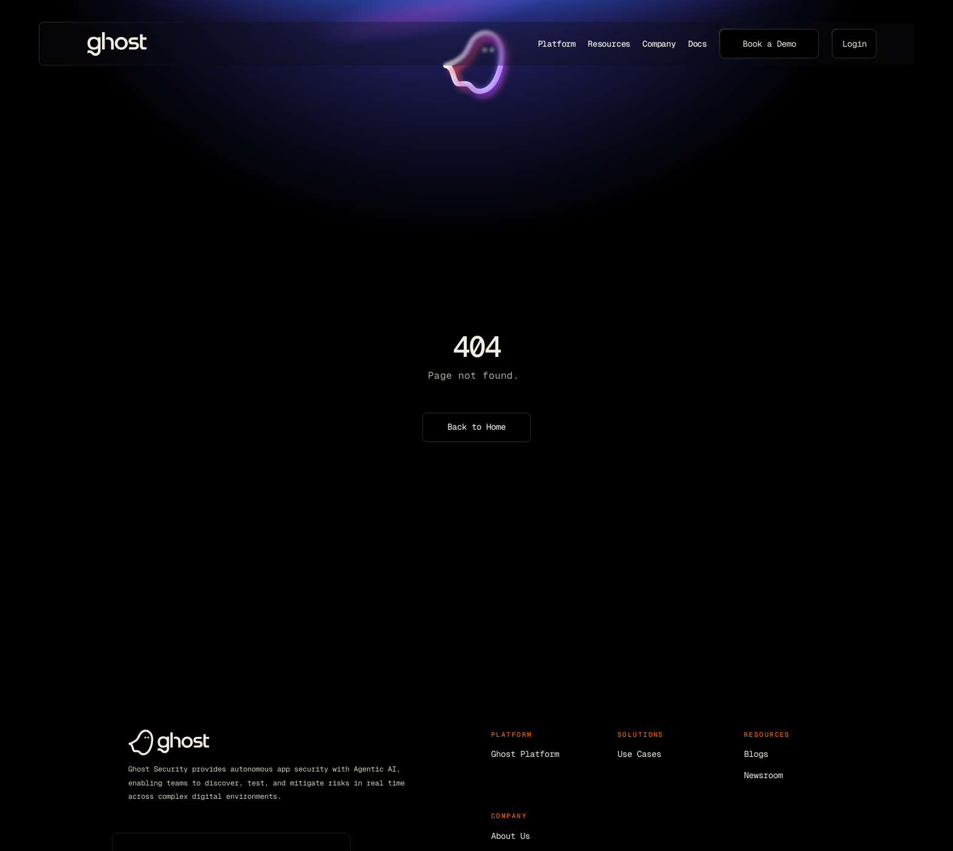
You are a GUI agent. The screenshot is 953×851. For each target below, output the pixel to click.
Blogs (756, 753)
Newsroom (763, 775)
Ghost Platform (525, 753)
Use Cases (639, 753)
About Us (510, 835)
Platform (557, 43)
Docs (697, 43)
